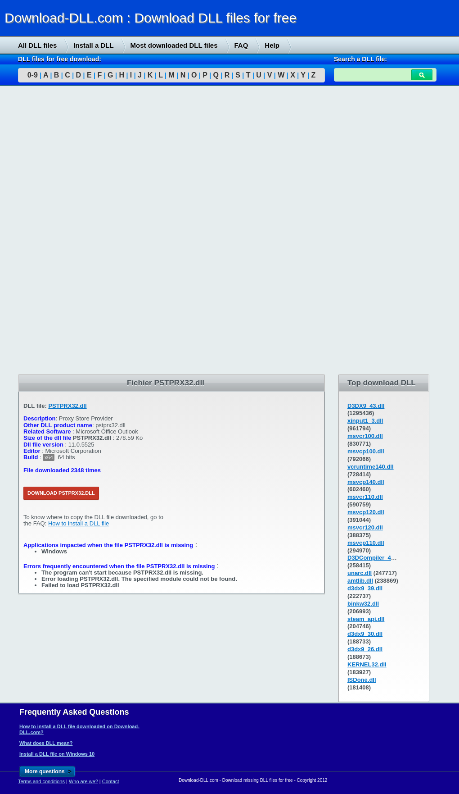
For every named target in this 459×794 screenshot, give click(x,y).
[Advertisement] (68, 230)
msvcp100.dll (365, 451)
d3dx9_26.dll (364, 649)
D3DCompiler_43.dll (375, 557)
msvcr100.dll (365, 436)
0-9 (32, 75)
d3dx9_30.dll (364, 633)
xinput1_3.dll (365, 420)
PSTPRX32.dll (67, 405)
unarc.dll (359, 573)
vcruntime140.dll (370, 466)
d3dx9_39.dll (364, 588)
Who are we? (83, 781)
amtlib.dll (360, 580)
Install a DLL (93, 45)
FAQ (241, 45)
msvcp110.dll (365, 542)
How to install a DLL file (78, 523)
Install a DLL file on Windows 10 (56, 754)
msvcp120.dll (365, 512)
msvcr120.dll (365, 527)
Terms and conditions (41, 781)
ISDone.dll (361, 679)
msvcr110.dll (365, 496)
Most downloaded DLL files (174, 45)
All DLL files (37, 45)
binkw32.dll (363, 603)
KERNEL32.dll (367, 664)
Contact (110, 781)
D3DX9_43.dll (365, 405)
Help (272, 45)
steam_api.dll (365, 619)
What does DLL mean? (45, 743)
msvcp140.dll (365, 482)
